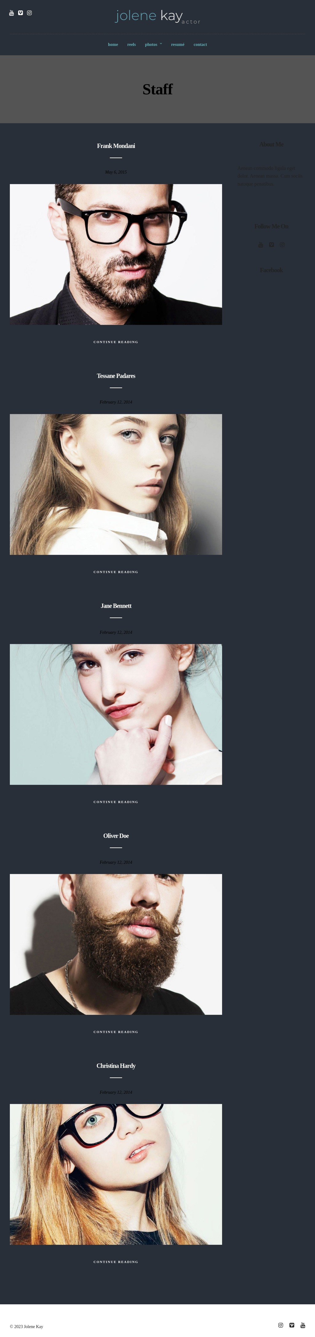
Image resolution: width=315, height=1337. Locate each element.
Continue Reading (116, 342)
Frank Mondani (116, 145)
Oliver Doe (116, 835)
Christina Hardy (116, 1065)
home (113, 44)
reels (131, 44)
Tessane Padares (116, 375)
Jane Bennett (116, 605)
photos (151, 44)
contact (200, 44)
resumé (177, 44)
